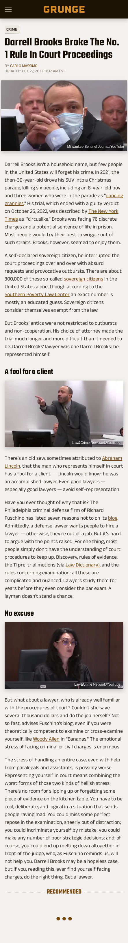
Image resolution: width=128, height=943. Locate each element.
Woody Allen (46, 739)
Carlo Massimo (23, 65)
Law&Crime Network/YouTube (97, 684)
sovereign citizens (83, 279)
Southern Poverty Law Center (37, 294)
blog (112, 518)
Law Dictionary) (83, 565)
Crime (11, 29)
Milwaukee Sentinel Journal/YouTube (95, 146)
